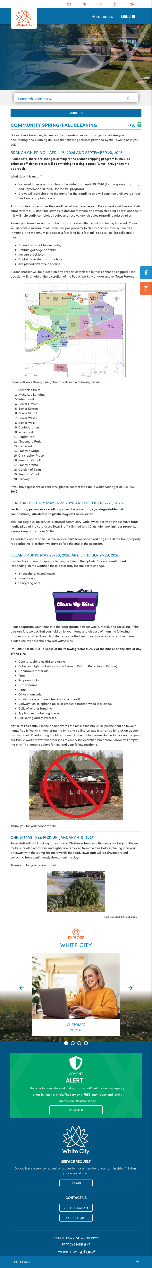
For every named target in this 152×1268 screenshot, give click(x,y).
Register (76, 1110)
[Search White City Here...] (76, 98)
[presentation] (21, 988)
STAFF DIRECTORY (75, 1208)
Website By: (77, 1252)
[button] (66, 1043)
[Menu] (128, 16)
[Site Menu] (76, 113)
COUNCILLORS (76, 1218)
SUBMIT (76, 1183)
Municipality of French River (23, 18)
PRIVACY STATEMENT (76, 1244)
